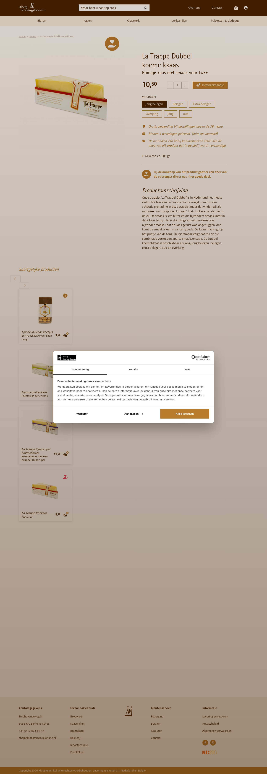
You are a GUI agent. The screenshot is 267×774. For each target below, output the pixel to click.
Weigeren (82, 413)
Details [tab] (133, 369)
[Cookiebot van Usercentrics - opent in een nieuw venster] (194, 357)
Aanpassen (133, 413)
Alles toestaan (185, 413)
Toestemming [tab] (80, 369)
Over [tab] (187, 369)
